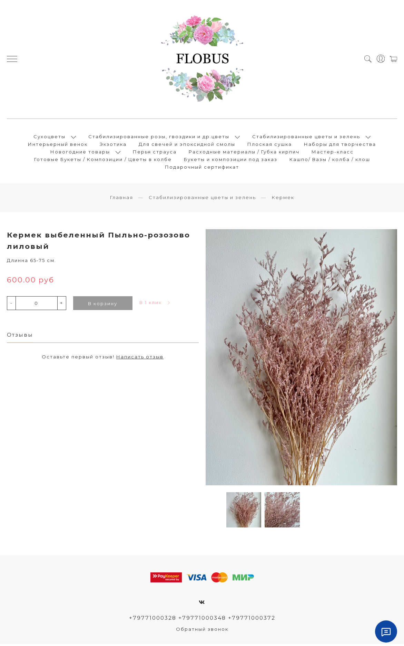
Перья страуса (155, 153)
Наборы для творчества (340, 145)
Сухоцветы (49, 137)
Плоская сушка (269, 145)
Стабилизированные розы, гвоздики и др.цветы (158, 137)
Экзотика (113, 145)
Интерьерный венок (58, 145)
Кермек (283, 199)
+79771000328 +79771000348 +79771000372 (202, 619)
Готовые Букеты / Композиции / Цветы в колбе (103, 160)
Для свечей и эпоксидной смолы (187, 145)
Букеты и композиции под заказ (230, 160)
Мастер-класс (333, 153)
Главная (121, 199)
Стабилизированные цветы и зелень (306, 137)
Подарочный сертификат (202, 168)
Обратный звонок (202, 631)
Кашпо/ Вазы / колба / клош (329, 160)
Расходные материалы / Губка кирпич (244, 153)
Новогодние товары (80, 153)
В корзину (102, 305)
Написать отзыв (140, 359)
